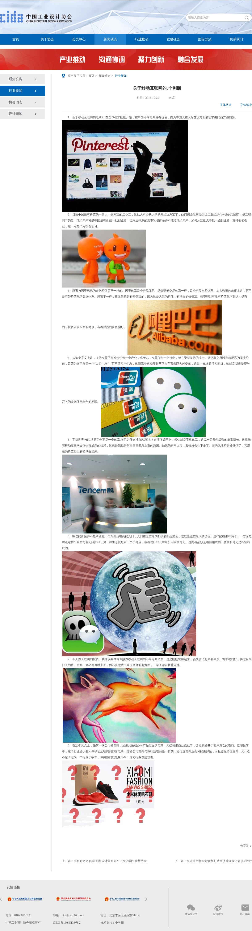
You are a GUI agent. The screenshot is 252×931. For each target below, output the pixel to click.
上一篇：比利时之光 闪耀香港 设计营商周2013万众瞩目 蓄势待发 (104, 861)
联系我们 (236, 39)
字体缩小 (243, 104)
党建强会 (173, 39)
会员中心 (78, 39)
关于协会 (47, 39)
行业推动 (141, 39)
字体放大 (223, 104)
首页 (15, 39)
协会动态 (15, 102)
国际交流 (204, 39)
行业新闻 (15, 90)
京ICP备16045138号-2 (66, 922)
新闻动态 (110, 39)
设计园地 (15, 114)
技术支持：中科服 (112, 922)
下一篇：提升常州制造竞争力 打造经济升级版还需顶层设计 (213, 861)
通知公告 (15, 79)
